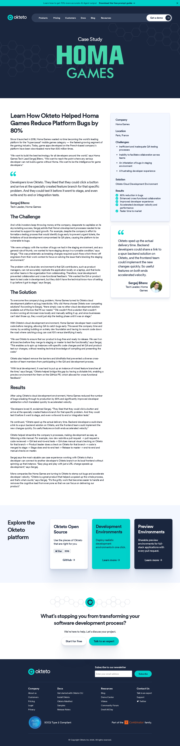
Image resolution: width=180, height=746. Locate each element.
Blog (93, 17)
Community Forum (110, 705)
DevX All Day (107, 709)
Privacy (31, 709)
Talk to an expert (104, 641)
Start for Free (74, 641)
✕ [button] (177, 2)
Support (140, 697)
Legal (30, 705)
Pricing (56, 17)
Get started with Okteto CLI (70, 693)
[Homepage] (39, 671)
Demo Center (107, 697)
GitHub (69, 560)
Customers (70, 17)
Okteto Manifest (65, 701)
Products (43, 17)
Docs (83, 17)
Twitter (142, 701)
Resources (106, 17)
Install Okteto (63, 697)
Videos (104, 701)
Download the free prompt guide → (117, 3)
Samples (61, 705)
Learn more (111, 560)
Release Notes (63, 709)
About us (32, 693)
